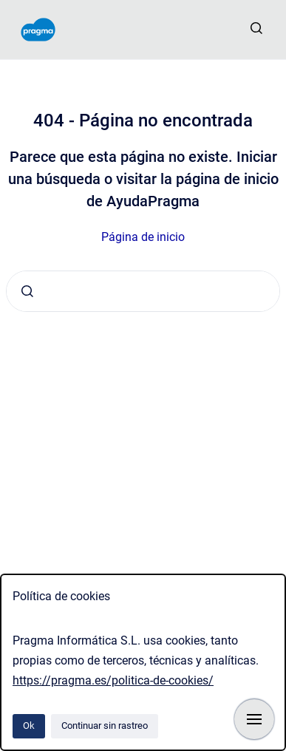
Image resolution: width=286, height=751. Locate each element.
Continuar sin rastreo (104, 725)
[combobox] (143, 291)
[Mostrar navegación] (254, 719)
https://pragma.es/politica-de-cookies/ (113, 680)
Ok (29, 725)
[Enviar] (27, 291)
